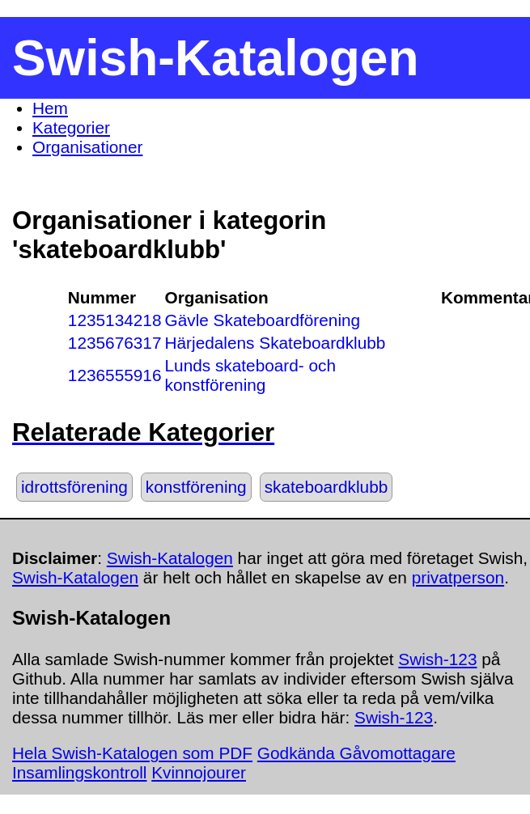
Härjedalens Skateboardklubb (275, 342)
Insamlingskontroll (79, 772)
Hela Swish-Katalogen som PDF (132, 753)
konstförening (196, 486)
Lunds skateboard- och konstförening (251, 375)
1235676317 (115, 342)
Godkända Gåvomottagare (356, 753)
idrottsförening (74, 486)
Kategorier (71, 127)
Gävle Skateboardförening (263, 320)
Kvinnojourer (198, 772)
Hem (50, 108)
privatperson (458, 577)
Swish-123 (437, 659)
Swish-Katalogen (170, 558)
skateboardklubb (326, 486)
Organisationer (87, 147)
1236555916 (115, 375)
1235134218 (115, 320)
